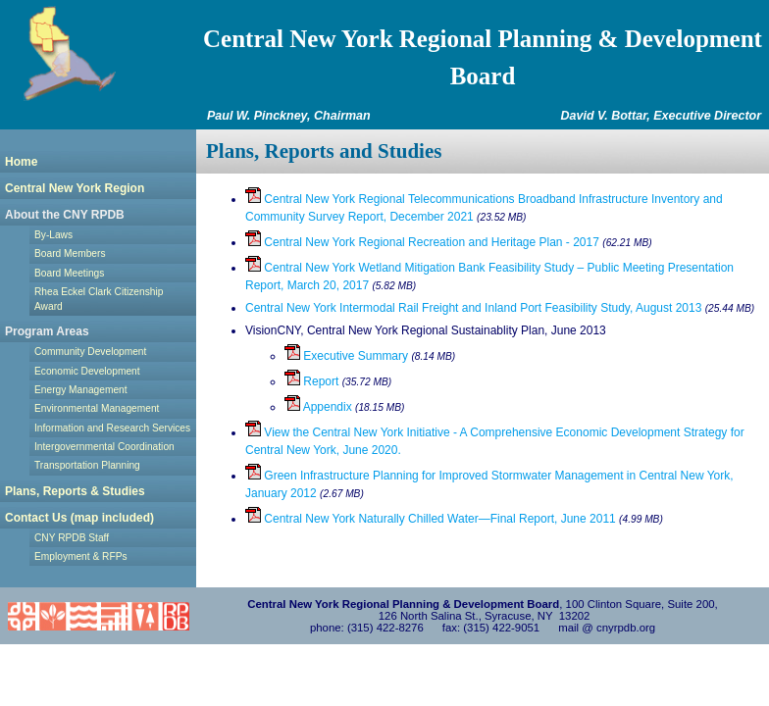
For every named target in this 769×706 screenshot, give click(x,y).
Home (21, 162)
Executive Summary (346, 356)
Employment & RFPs (81, 556)
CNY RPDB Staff (71, 537)
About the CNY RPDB (65, 215)
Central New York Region (74, 188)
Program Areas (47, 331)
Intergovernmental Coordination (104, 446)
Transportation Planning (87, 465)
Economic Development (87, 371)
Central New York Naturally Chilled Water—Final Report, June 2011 (430, 519)
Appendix (318, 407)
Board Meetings (69, 273)
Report (311, 381)
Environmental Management (96, 408)
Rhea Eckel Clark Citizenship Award (98, 299)
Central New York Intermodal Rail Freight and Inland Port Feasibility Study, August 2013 (473, 308)
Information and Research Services (112, 428)
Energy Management (81, 389)
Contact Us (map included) (79, 518)
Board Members (69, 253)
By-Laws (53, 234)
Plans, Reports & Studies (75, 491)
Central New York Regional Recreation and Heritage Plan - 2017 (422, 242)
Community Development (90, 351)
